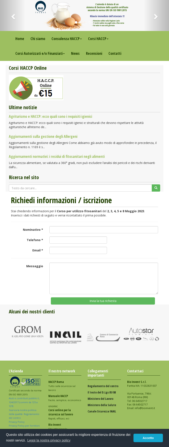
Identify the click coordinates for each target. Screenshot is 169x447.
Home (19, 38)
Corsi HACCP (98, 38)
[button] (12, 15)
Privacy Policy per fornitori (24, 425)
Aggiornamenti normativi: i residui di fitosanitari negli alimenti (57, 156)
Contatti (114, 53)
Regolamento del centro (103, 386)
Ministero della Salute (102, 405)
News (75, 53)
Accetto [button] (148, 438)
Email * (37, 250)
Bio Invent (54, 425)
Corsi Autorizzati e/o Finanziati (40, 53)
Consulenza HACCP (66, 38)
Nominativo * (33, 230)
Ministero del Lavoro (100, 399)
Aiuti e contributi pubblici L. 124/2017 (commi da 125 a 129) (24, 402)
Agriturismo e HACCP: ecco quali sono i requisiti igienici (50, 116)
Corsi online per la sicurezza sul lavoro (60, 412)
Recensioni (94, 53)
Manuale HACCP (58, 396)
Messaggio (34, 266)
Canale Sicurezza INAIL (102, 411)
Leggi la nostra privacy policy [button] (48, 440)
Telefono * (35, 240)
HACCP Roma (56, 382)
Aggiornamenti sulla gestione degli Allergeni (43, 136)
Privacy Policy (17, 421)
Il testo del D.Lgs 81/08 (102, 392)
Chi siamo (37, 38)
